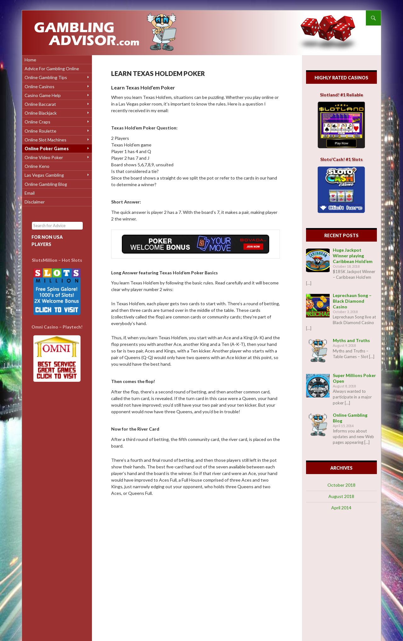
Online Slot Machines (45, 139)
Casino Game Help (43, 95)
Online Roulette (40, 131)
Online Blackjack (41, 113)
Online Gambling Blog (46, 184)
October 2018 (341, 485)
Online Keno (37, 166)
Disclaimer (35, 201)
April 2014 (341, 507)
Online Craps (37, 121)
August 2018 (341, 496)
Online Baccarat (40, 104)
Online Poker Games (47, 148)
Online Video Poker (44, 157)
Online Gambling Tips (46, 77)
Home (30, 59)
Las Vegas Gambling (44, 175)
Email (30, 193)
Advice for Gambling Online (52, 68)
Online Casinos (39, 86)
